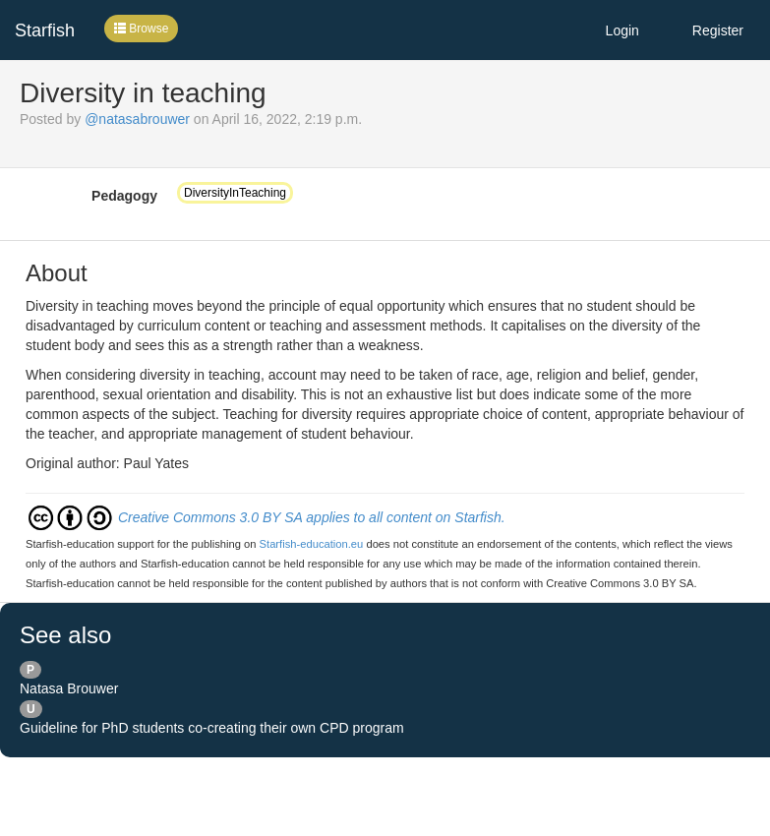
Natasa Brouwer (69, 688)
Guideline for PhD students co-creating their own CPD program (212, 728)
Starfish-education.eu (312, 544)
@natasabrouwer (137, 119)
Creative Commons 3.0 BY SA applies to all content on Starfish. (311, 517)
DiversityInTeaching (235, 193)
